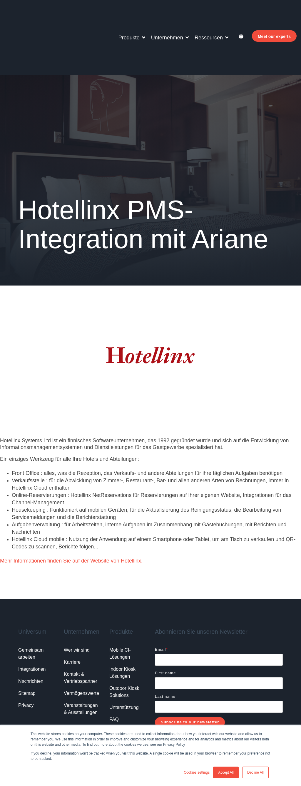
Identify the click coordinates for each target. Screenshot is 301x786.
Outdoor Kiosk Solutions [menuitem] (125, 641)
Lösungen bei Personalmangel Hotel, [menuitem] (53, 714)
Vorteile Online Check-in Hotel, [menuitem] (47, 723)
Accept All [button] (226, 772)
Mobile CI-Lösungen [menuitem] (120, 603)
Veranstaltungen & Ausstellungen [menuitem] (81, 659)
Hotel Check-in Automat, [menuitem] (41, 705)
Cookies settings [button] (197, 772)
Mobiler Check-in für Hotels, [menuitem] (93, 705)
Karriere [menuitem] (72, 611)
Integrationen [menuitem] (32, 618)
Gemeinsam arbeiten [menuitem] (31, 603)
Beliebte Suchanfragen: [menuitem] (40, 696)
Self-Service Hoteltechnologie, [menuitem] (107, 723)
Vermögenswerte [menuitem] (81, 642)
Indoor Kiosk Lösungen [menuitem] (123, 622)
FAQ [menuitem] (114, 669)
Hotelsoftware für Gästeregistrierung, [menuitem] (99, 696)
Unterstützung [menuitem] (124, 657)
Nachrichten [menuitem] (30, 630)
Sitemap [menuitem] (27, 642)
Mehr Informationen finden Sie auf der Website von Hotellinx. (71, 510)
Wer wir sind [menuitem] (77, 599)
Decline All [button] (255, 772)
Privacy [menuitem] (26, 655)
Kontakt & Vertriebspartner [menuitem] (80, 627)
